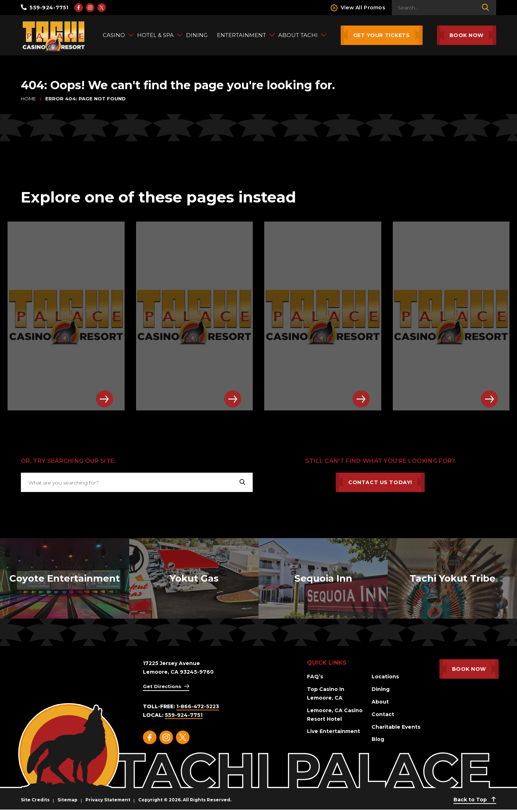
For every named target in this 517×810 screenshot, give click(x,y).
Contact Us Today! (380, 482)
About (380, 701)
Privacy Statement (107, 799)
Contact (383, 714)
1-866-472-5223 (197, 706)
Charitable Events (396, 727)
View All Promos (357, 8)
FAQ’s (315, 676)
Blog (378, 739)
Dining (381, 689)
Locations (385, 676)
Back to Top (474, 799)
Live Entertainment (333, 731)
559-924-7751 (45, 7)
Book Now (467, 35)
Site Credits (35, 799)
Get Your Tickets (381, 35)
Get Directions (162, 686)
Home (28, 98)
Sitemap (67, 799)
